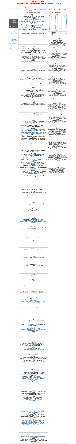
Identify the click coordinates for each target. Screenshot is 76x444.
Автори (49, 9)
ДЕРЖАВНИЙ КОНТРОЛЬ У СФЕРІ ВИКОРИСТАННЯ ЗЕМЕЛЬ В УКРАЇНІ (33, 358)
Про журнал (36, 9)
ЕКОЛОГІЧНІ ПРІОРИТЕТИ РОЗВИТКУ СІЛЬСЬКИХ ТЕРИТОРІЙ (33, 48)
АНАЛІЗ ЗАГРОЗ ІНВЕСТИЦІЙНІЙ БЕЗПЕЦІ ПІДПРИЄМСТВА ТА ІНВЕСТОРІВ (33, 101)
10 (63, 15)
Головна (30, 10)
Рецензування (43, 9)
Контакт (64, 9)
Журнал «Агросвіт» (14, 33)
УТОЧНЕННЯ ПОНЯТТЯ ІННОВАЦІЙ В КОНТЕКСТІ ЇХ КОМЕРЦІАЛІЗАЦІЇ (33, 349)
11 (64, 15)
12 (66, 15)
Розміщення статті (57, 9)
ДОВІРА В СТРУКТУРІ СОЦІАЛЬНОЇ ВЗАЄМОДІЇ (33, 173)
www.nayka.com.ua (54, 3)
